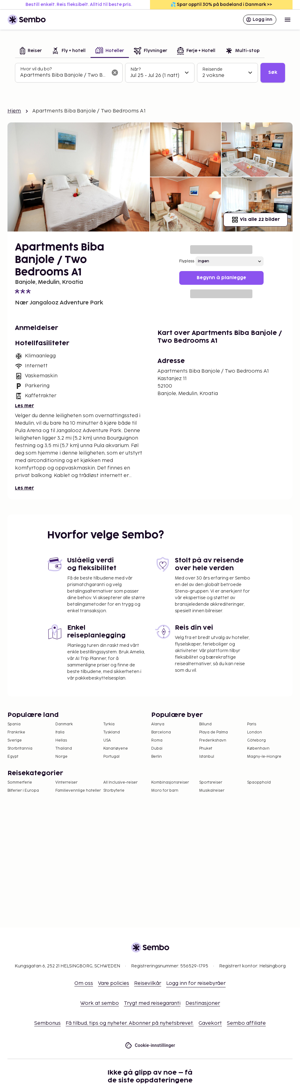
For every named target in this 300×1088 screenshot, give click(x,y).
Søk (272, 72)
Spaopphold (259, 782)
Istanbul (206, 756)
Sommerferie (19, 782)
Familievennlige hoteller (78, 790)
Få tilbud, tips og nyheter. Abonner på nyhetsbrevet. (130, 1023)
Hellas (61, 740)
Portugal (111, 756)
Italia (59, 732)
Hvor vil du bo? (36, 69)
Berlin (156, 756)
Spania (14, 724)
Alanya (157, 724)
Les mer (24, 406)
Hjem (14, 111)
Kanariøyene (115, 748)
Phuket (205, 748)
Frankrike (16, 732)
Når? (135, 69)
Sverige (14, 740)
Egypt (12, 756)
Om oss (83, 983)
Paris (251, 724)
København (258, 748)
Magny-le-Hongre (264, 756)
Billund (205, 724)
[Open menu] (288, 20)
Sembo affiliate (246, 1023)
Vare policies (113, 983)
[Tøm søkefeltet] (115, 72)
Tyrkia (109, 724)
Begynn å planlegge (221, 278)
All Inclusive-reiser (120, 782)
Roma (156, 740)
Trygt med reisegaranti (152, 1003)
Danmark (64, 724)
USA (107, 740)
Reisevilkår (147, 983)
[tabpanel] (150, 73)
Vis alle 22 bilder (255, 219)
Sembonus (47, 1023)
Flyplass (186, 261)
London (254, 732)
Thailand (63, 748)
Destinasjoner (202, 1003)
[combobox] (63, 75)
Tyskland (111, 732)
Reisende (212, 69)
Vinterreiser (66, 782)
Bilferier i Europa (23, 790)
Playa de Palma (213, 732)
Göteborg (256, 740)
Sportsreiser (210, 782)
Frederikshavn (212, 740)
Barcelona (161, 732)
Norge (61, 756)
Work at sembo (99, 1003)
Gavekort (210, 1023)
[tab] (31, 51)
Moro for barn (164, 790)
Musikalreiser (211, 790)
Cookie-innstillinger (150, 1045)
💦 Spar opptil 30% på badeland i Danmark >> (221, 4)
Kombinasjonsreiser (170, 782)
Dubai (156, 748)
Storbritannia (19, 748)
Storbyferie (113, 790)
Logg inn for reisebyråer (196, 983)
